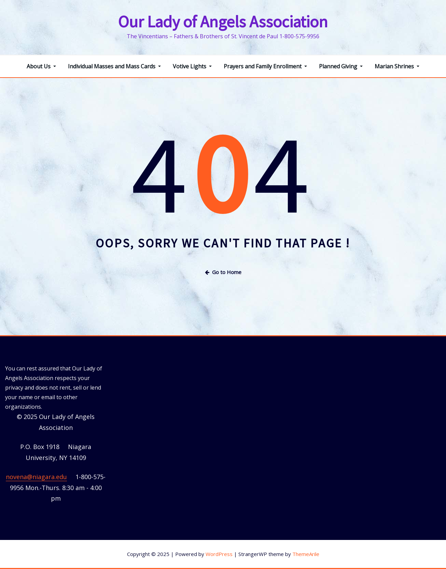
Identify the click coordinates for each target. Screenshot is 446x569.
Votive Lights (192, 66)
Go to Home (223, 272)
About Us (41, 66)
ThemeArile (305, 554)
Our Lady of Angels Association (223, 21)
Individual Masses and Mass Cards (114, 66)
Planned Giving (341, 66)
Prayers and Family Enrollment (265, 66)
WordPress (219, 554)
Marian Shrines (397, 66)
